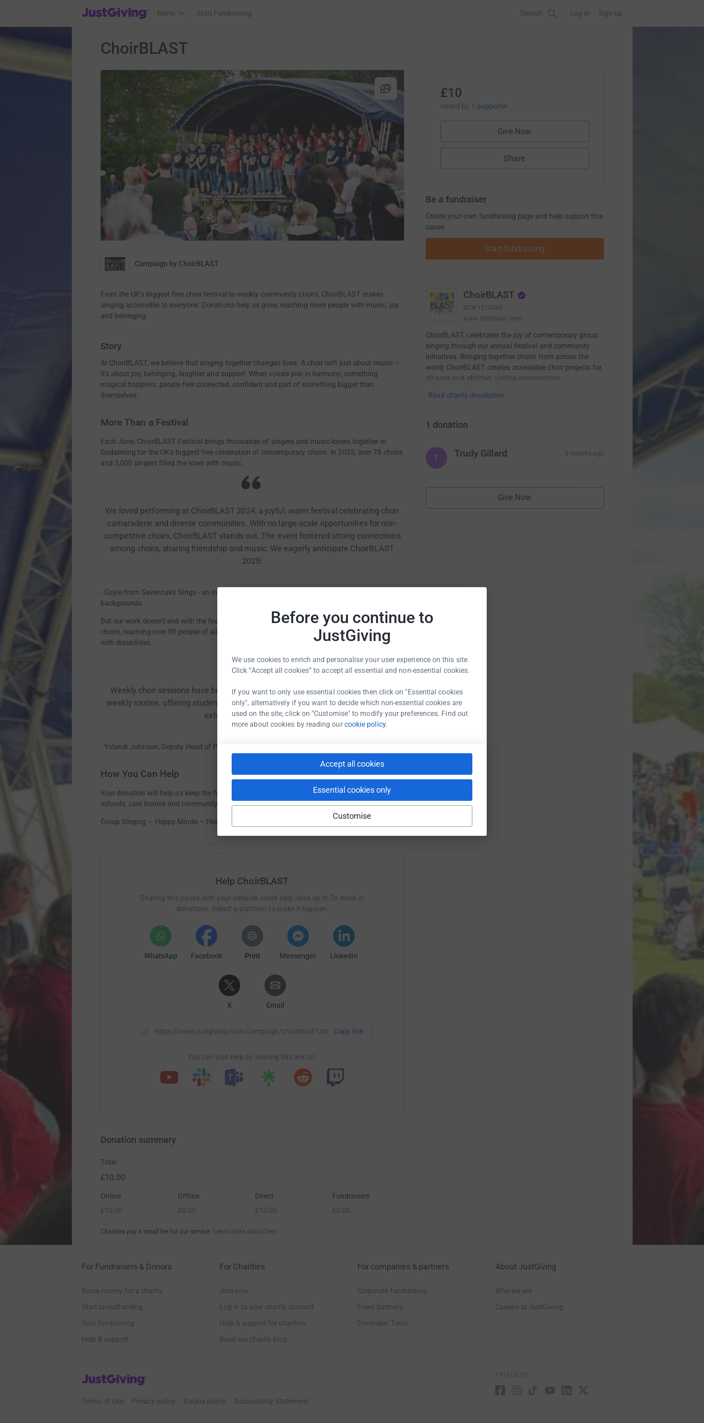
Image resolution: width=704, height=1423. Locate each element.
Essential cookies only (352, 790)
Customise (352, 816)
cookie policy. (365, 724)
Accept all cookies (352, 764)
